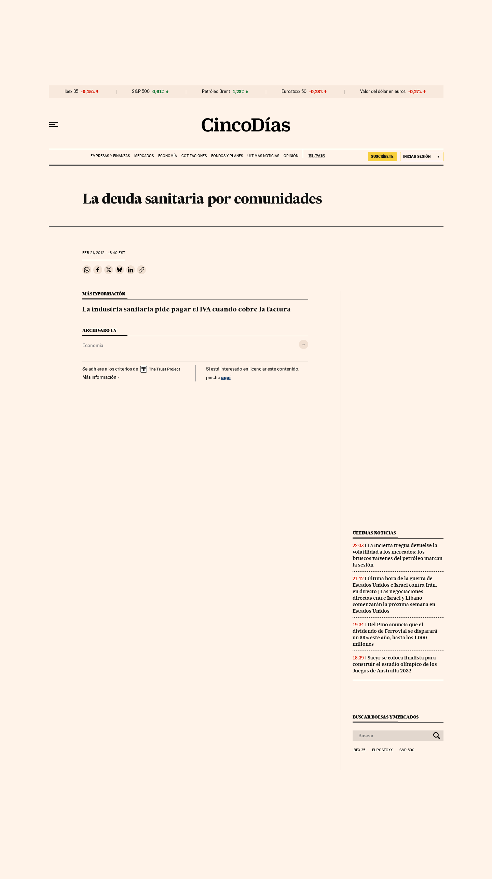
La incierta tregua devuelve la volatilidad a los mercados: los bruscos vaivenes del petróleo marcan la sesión (397, 555)
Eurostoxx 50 (294, 91)
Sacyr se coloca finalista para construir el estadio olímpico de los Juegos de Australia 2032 (395, 664)
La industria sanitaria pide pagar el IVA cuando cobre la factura (186, 310)
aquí (226, 377)
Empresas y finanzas (110, 156)
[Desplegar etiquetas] (303, 344)
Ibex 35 (71, 91)
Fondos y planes (227, 156)
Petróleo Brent (216, 91)
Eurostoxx (382, 750)
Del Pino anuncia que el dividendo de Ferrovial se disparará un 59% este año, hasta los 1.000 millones (395, 634)
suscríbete (382, 156)
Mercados (144, 156)
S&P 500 (141, 91)
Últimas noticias (263, 156)
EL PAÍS (314, 153)
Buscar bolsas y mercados (386, 717)
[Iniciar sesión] (421, 156)
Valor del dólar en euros (383, 91)
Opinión (291, 156)
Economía (167, 156)
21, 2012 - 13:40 (103, 253)
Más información (101, 377)
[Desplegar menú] (53, 124)
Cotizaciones (194, 156)
